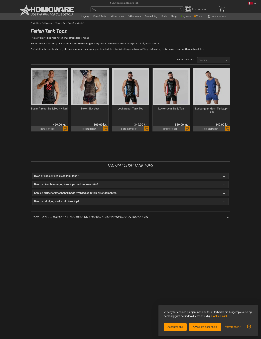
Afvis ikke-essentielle (205, 327)
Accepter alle (175, 327)
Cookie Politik (219, 316)
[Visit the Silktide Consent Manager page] (249, 327)
